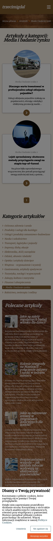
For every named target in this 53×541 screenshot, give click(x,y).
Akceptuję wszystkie (39, 536)
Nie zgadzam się (40, 529)
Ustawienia (21, 529)
